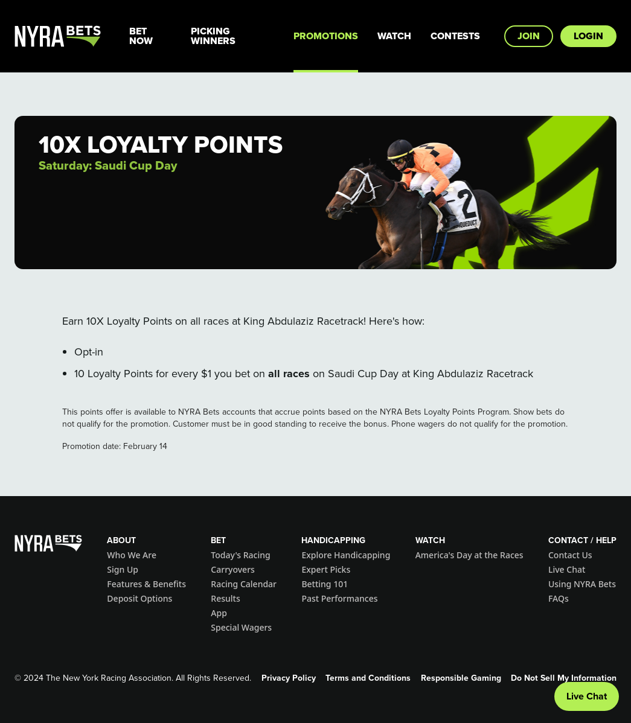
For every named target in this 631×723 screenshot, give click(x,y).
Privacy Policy (288, 678)
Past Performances (339, 598)
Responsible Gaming (461, 678)
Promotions (325, 36)
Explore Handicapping (345, 555)
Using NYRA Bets (582, 584)
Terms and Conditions (368, 678)
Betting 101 (324, 584)
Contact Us (570, 555)
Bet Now (141, 36)
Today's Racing (240, 555)
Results (225, 598)
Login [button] (588, 36)
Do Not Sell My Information (564, 678)
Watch (394, 36)
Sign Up (122, 569)
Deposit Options (139, 598)
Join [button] (528, 36)
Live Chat (566, 569)
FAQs (558, 598)
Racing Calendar (244, 584)
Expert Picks (325, 569)
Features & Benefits (146, 584)
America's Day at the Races (469, 555)
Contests (455, 36)
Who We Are (131, 555)
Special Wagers (241, 627)
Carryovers (233, 569)
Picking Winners (213, 36)
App (219, 613)
